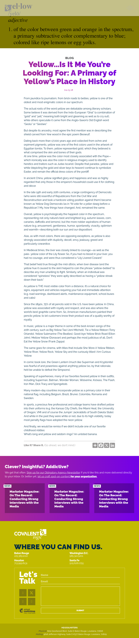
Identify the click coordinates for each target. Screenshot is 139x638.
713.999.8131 (20, 563)
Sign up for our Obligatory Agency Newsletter (53, 472)
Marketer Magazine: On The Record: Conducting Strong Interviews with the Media (24, 499)
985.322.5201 (76, 556)
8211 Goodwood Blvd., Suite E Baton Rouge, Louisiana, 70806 (75, 631)
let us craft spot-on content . (67, 476)
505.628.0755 (77, 563)
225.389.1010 (21, 556)
